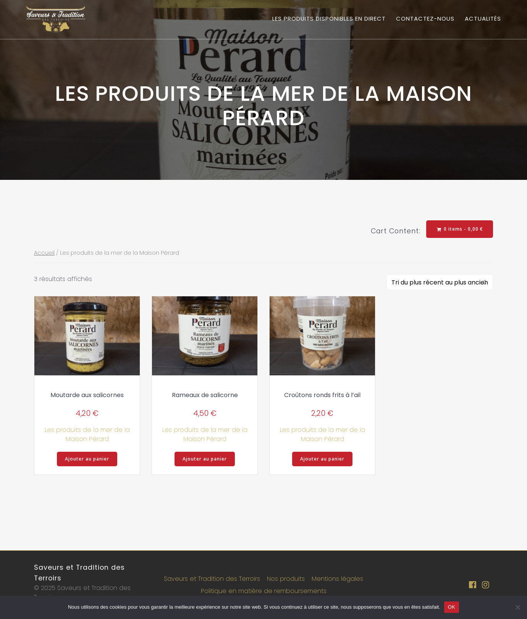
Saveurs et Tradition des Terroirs (212, 578)
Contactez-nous (425, 19)
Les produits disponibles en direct (329, 19)
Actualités (483, 19)
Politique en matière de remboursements (264, 591)
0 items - (460, 229)
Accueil (44, 253)
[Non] (517, 607)
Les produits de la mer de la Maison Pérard (87, 434)
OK (451, 607)
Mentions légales (337, 578)
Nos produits (286, 578)
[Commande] (439, 282)
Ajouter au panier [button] (87, 459)
